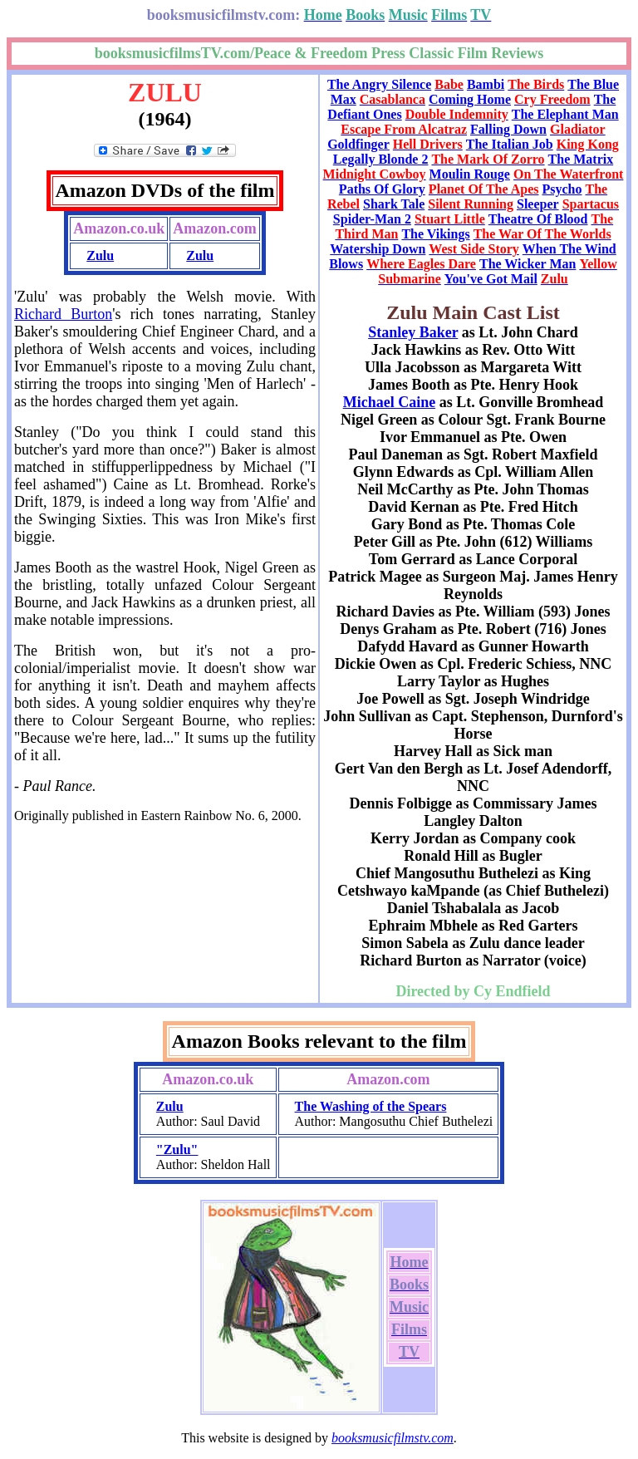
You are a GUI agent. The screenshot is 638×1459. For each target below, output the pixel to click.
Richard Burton (63, 314)
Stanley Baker (413, 332)
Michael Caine (389, 402)
